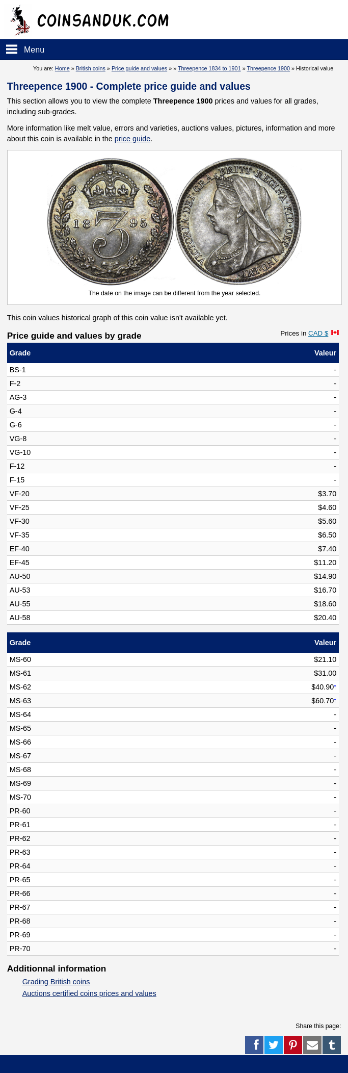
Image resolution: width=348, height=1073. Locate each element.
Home (62, 68)
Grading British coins (56, 982)
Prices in (304, 333)
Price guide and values (139, 68)
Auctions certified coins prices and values (89, 993)
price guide (132, 139)
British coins (90, 68)
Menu (34, 49)
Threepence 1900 (268, 68)
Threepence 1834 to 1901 (209, 68)
